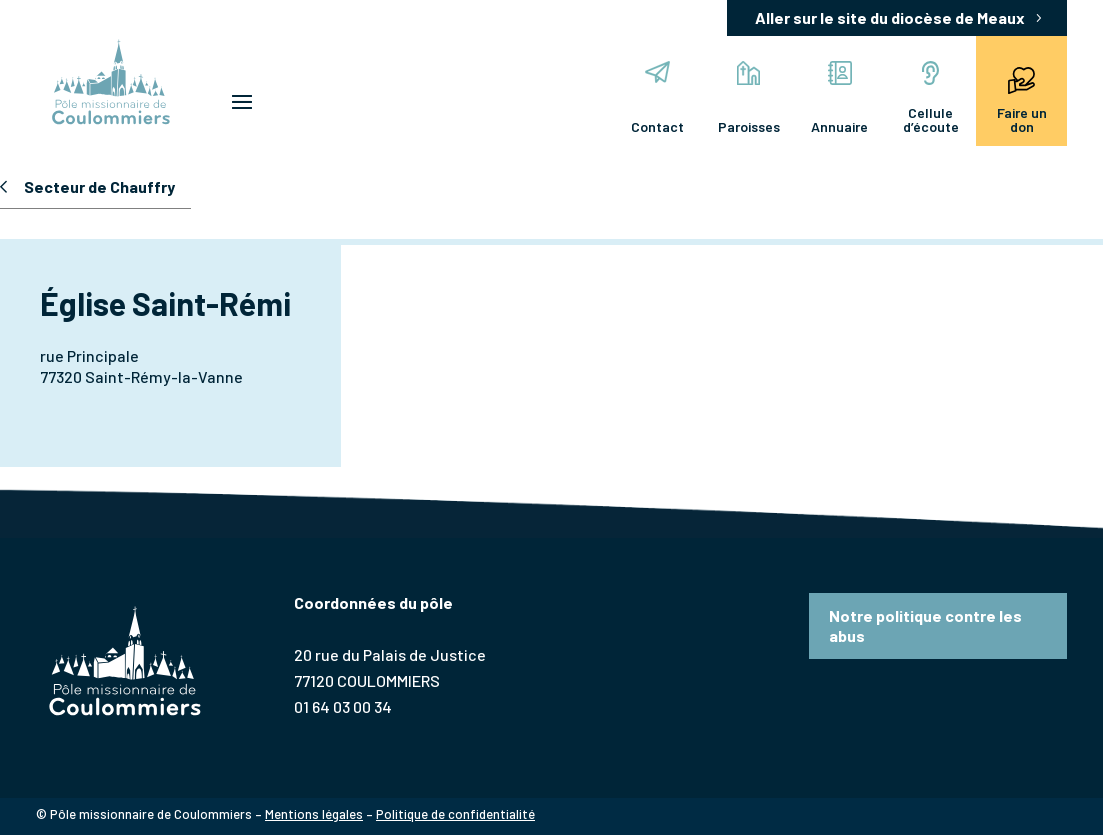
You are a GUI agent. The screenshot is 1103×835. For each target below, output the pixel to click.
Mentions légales (314, 814)
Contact (657, 98)
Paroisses (749, 98)
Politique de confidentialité (455, 814)
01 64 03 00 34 (343, 706)
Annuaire (839, 98)
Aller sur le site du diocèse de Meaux (890, 17)
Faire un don (1022, 98)
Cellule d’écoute (931, 98)
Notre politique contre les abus (925, 625)
